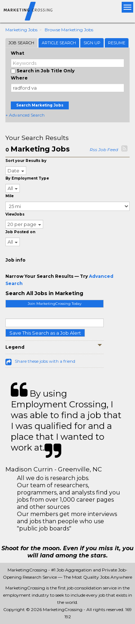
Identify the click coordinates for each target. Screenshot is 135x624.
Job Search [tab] (21, 42)
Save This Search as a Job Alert (45, 333)
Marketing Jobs (21, 29)
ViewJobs (14, 214)
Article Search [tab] (59, 42)
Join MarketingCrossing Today (54, 303)
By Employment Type (27, 178)
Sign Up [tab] (92, 42)
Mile (9, 196)
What (17, 53)
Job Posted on (20, 232)
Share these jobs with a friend (45, 361)
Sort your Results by (25, 160)
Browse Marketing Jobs (69, 29)
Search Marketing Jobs (39, 105)
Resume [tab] (116, 42)
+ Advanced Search (25, 115)
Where (19, 78)
